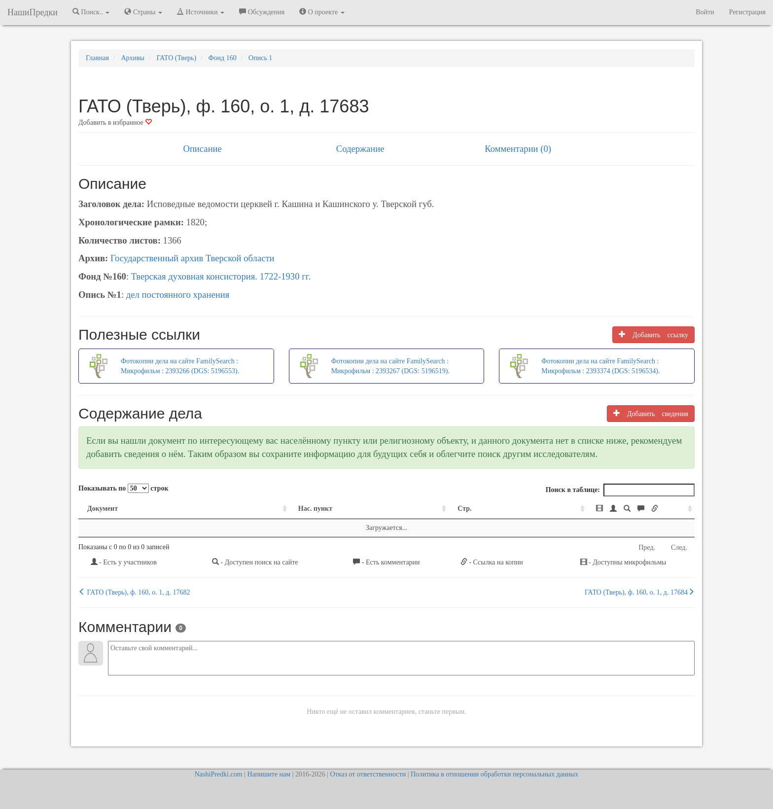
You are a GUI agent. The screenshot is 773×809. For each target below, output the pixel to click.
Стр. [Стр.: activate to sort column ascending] (385, 508)
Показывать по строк (123, 488)
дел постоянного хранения (178, 294)
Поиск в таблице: (620, 490)
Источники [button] (200, 12)
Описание (202, 148)
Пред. (646, 547)
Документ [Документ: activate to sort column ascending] (102, 508)
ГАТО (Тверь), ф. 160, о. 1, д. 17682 (134, 592)
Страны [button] (143, 12)
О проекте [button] (321, 12)
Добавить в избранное (115, 122)
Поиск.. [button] (91, 12)
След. (679, 547)
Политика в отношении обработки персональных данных (494, 774)
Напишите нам (268, 774)
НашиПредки (32, 12)
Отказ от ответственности (368, 774)
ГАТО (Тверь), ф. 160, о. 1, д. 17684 (640, 592)
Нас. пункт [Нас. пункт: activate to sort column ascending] (245, 508)
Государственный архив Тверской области (192, 258)
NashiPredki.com (219, 774)
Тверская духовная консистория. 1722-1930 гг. (221, 276)
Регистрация (747, 12)
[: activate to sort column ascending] (578, 509)
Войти (705, 12)
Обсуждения (261, 12)
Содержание (360, 148)
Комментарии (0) (518, 148)
